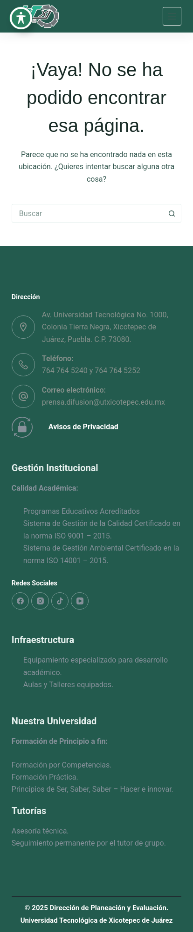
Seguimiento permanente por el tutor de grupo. (89, 843)
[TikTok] (60, 601)
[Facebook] (20, 601)
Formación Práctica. (45, 777)
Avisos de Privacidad (83, 426)
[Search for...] (87, 213)
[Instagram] (40, 601)
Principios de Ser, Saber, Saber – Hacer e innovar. (92, 789)
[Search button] (172, 213)
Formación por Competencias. (62, 765)
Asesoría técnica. (40, 831)
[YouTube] (80, 601)
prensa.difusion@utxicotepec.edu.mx (103, 402)
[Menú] (172, 16)
